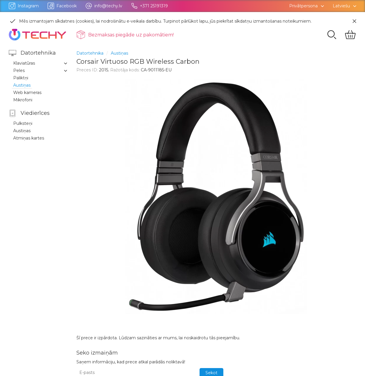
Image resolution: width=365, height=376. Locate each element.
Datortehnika (89, 53)
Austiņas (119, 53)
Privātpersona (303, 6)
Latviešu (341, 6)
